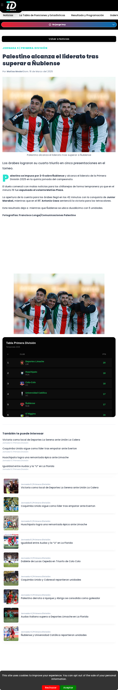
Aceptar (68, 687)
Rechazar (51, 687)
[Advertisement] (59, 247)
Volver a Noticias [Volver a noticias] (59, 39)
